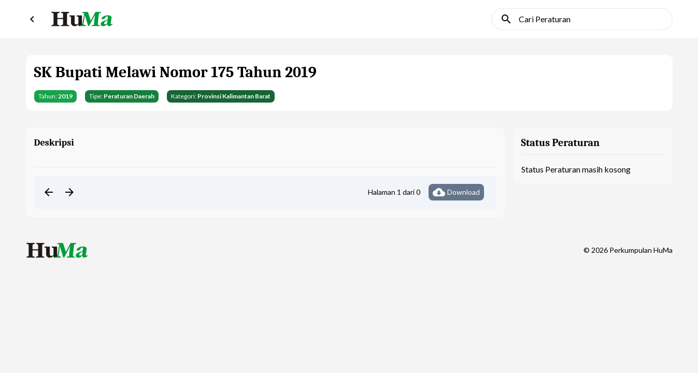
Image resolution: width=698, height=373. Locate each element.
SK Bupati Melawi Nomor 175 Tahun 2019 (175, 72)
